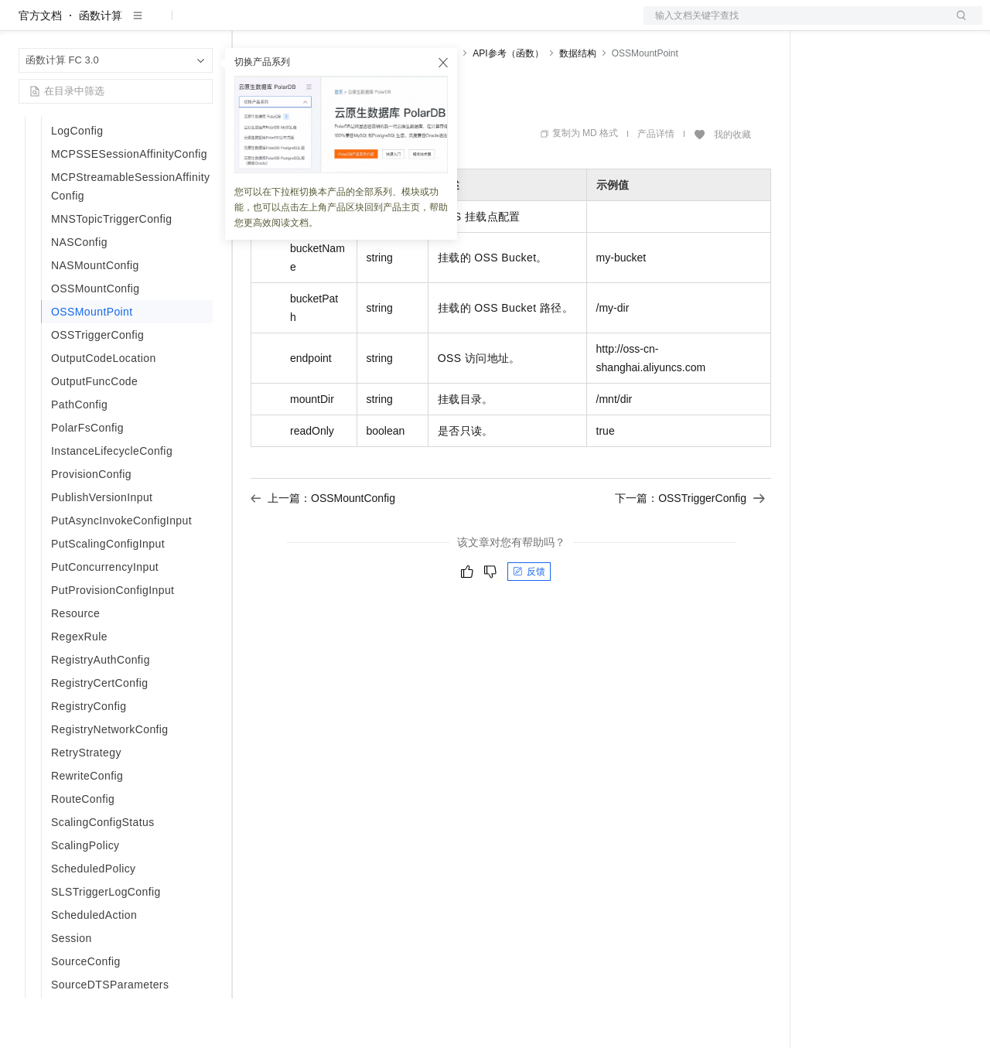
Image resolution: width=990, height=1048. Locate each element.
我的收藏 (732, 184)
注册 (900, 24)
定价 (334, 25)
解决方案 (249, 25)
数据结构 (577, 102)
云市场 (376, 25)
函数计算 (100, 65)
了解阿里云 (510, 25)
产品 (201, 25)
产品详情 (655, 183)
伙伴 (419, 25)
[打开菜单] (25, 24)
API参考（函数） (508, 102)
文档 (793, 24)
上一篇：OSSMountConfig (323, 547)
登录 (956, 24)
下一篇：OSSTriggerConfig (690, 547)
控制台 (863, 24)
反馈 (529, 621)
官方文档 (40, 65)
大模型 (158, 25)
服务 (456, 25)
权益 (297, 25)
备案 (826, 24)
